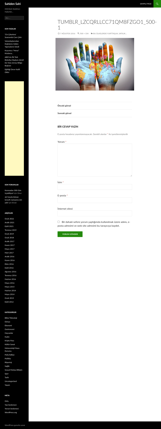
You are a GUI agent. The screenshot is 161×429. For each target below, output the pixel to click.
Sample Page (145, 4)
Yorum (62, 141)
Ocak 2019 (9, 234)
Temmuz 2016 (11, 275)
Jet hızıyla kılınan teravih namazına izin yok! (13, 200)
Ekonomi (8, 325)
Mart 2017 (9, 253)
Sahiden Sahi (13, 4)
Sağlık (7, 366)
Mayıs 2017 (9, 249)
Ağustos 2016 (10, 271)
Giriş (6, 401)
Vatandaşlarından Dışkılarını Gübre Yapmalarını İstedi (12, 44)
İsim (61, 182)
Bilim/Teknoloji (11, 318)
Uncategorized (11, 381)
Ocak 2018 (9, 237)
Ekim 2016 (9, 264)
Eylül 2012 (9, 302)
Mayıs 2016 (9, 283)
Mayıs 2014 (9, 294)
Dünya (7, 321)
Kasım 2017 (10, 245)
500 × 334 (84, 33)
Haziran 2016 (10, 279)
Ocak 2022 (9, 218)
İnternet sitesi (65, 208)
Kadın (7, 337)
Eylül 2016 (9, 268)
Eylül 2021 (9, 226)
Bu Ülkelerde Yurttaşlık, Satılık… (110, 33)
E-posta (63, 195)
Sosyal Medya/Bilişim (13, 370)
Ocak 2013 (9, 298)
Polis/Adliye (9, 355)
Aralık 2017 (9, 241)
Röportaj (8, 362)
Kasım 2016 (10, 260)
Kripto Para (9, 340)
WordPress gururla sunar (15, 425)
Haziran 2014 (10, 290)
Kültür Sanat (10, 344)
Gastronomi (9, 329)
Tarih (7, 377)
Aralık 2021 (9, 222)
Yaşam (7, 385)
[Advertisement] (14, 128)
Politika (8, 358)
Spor (6, 373)
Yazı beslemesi (11, 405)
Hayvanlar (9, 333)
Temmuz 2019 (11, 230)
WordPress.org (11, 412)
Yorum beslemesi (12, 408)
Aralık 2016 (9, 256)
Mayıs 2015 (9, 287)
